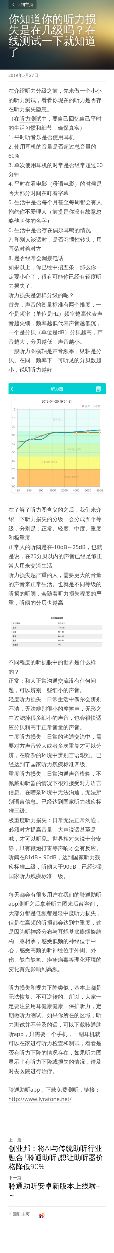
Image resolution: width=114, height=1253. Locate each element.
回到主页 (22, 4)
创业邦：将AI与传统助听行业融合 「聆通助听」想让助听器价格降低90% (56, 1157)
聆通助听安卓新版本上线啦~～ (54, 1190)
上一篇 (15, 1140)
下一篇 (15, 1177)
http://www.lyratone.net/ (40, 1099)
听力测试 (30, 118)
